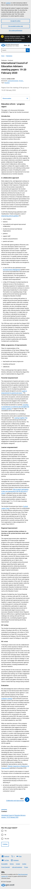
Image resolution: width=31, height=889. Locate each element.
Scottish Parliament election (13, 36)
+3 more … (21, 80)
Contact (18, 864)
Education (7, 82)
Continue (5, 844)
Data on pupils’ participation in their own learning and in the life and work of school (14, 491)
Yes (6, 831)
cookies (8, 3)
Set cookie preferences (15, 30)
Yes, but (7, 838)
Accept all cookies (15, 21)
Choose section (15, 98)
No (5, 834)
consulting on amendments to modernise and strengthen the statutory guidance (15, 406)
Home (2, 55)
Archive (12, 864)
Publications (9, 55)
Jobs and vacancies (17, 867)
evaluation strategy (6, 698)
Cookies (24, 864)
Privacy (26, 867)
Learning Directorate (13, 80)
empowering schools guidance (10, 216)
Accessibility (4, 864)
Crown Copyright (5, 867)
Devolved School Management (11, 269)
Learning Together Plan (20, 418)
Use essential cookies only (15, 26)
